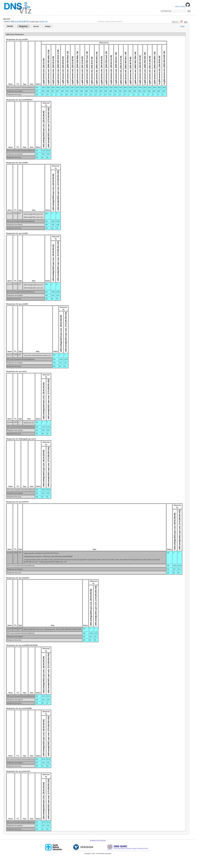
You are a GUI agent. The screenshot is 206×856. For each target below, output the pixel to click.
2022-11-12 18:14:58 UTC (20, 21)
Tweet (182, 26)
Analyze (48, 26)
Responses (23, 26)
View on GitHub (182, 6)
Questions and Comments (98, 840)
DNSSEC (10, 26)
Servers (36, 26)
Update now (43, 21)
